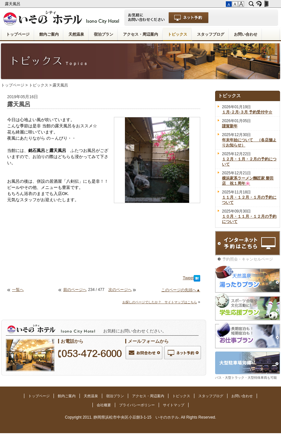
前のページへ (75, 289)
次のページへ (120, 289)
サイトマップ (173, 405)
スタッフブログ (210, 34)
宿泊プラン (103, 34)
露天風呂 (13, 4)
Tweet (188, 278)
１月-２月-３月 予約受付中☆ (247, 112)
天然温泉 (76, 34)
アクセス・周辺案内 (140, 34)
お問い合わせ (245, 34)
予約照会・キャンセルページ (247, 259)
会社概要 (104, 405)
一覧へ (18, 289)
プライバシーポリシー (137, 405)
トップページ (18, 34)
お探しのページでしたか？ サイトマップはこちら (159, 302)
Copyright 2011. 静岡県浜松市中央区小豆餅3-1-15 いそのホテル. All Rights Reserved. (140, 417)
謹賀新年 (230, 126)
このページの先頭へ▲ (180, 290)
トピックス (177, 34)
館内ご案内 (49, 34)
